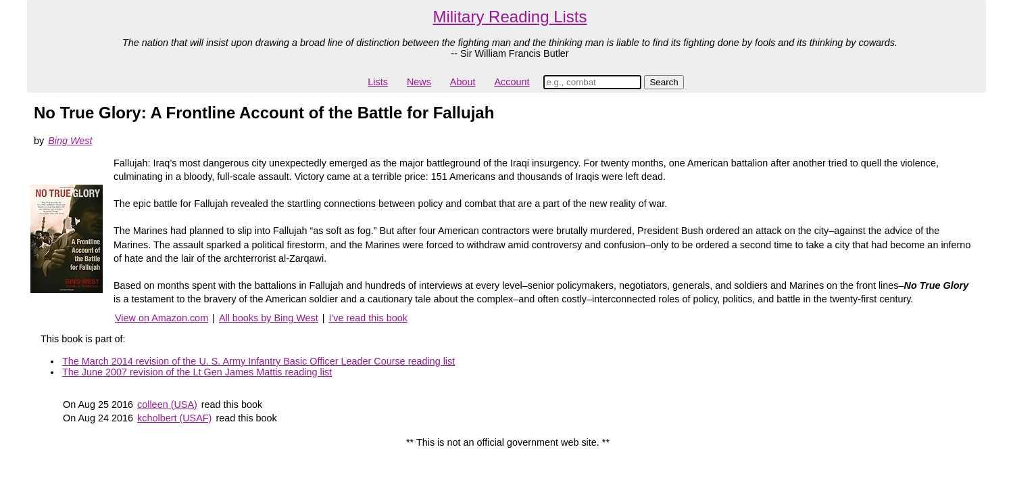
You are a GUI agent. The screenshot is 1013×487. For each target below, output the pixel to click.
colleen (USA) (167, 404)
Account (511, 81)
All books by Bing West (268, 317)
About (463, 81)
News (419, 81)
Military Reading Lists (510, 16)
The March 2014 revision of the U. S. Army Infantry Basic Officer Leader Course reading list (258, 361)
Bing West (70, 140)
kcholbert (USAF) (174, 418)
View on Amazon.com (161, 317)
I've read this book (368, 317)
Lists (378, 81)
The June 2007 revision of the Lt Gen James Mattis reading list (197, 372)
